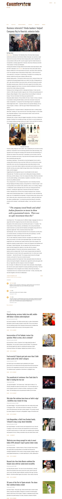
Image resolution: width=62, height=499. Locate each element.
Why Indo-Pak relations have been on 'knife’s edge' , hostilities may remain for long (23, 399)
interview (21, 68)
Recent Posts (37, 24)
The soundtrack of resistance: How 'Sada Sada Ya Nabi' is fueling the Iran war (22, 378)
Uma (10, 290)
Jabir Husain (12, 283)
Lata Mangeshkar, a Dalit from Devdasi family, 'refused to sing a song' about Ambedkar (21, 420)
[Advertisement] (31, 16)
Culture (12, 277)
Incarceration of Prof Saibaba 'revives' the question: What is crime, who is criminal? (20, 336)
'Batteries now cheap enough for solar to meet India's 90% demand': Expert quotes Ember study (22, 441)
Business (8, 277)
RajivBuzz (43, 24)
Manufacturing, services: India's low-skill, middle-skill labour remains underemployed (22, 315)
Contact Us (30, 24)
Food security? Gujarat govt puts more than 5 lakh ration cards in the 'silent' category (22, 357)
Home (8, 24)
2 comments (12, 435)
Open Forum (13, 24)
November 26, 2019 (13, 302)
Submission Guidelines (21, 24)
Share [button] (41, 275)
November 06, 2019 (13, 287)
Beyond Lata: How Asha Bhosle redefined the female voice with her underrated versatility (21, 462)
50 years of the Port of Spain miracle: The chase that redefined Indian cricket (22, 483)
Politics (15, 277)
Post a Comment (10, 305)
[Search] (50, 3)
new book (10, 55)
